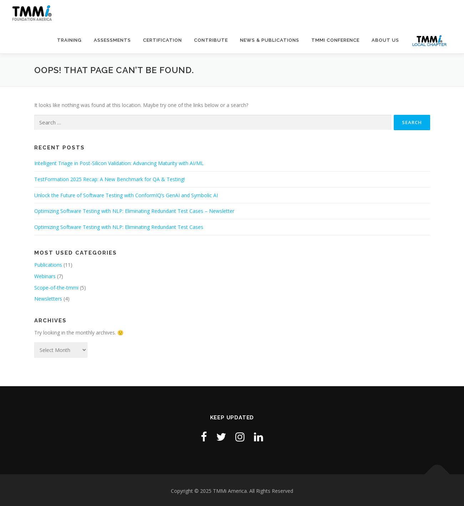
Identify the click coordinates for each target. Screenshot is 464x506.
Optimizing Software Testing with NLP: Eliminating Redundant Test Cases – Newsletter (134, 211)
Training (69, 40)
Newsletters (48, 298)
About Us (385, 40)
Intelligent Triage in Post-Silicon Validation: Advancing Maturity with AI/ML (119, 163)
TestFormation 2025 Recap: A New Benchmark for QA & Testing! (109, 179)
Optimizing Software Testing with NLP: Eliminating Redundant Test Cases (118, 227)
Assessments (112, 40)
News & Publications (269, 40)
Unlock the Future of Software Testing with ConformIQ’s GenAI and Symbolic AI (126, 195)
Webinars (45, 276)
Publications (48, 264)
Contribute (211, 40)
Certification (162, 40)
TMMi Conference (335, 40)
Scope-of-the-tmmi (56, 287)
